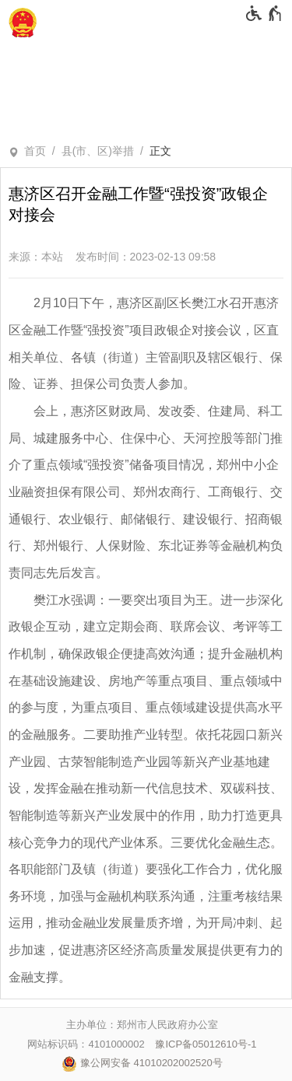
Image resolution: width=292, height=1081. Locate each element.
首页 (35, 151)
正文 (160, 151)
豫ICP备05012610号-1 (205, 1044)
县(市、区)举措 (98, 151)
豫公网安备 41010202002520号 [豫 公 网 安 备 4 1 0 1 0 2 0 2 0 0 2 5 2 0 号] (142, 1064)
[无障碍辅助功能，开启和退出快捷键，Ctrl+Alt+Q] (264, 13)
